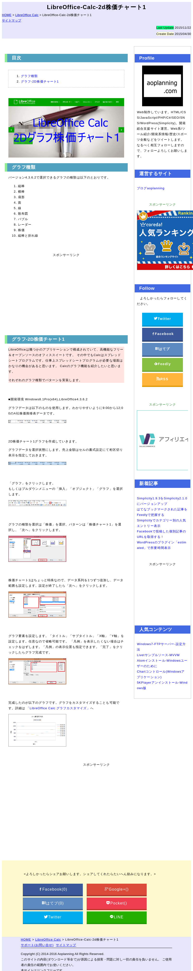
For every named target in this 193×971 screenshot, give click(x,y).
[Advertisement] (64, 294)
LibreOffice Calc (48, 939)
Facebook (162, 334)
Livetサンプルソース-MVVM (158, 655)
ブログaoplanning (150, 188)
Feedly (162, 364)
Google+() (117, 889)
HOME (26, 939)
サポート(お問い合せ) (37, 945)
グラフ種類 (29, 76)
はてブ (162, 349)
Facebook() (52, 889)
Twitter (162, 319)
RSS (163, 379)
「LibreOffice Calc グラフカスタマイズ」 (58, 708)
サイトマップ (11, 20)
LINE (117, 917)
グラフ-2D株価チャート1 (40, 81)
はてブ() (53, 903)
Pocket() (116, 903)
